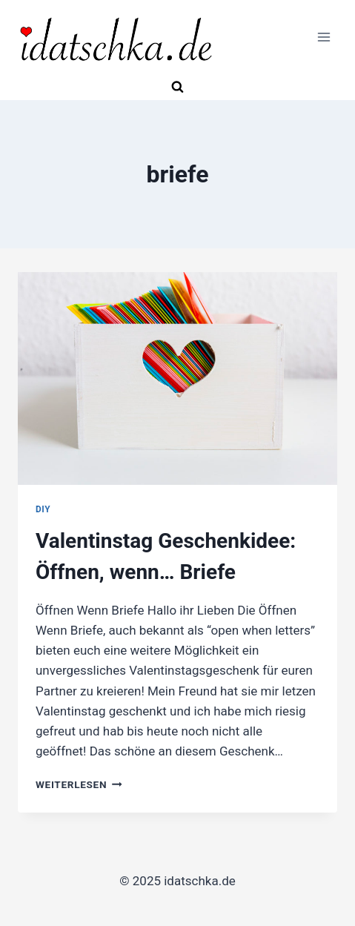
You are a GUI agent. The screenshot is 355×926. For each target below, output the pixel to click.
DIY (43, 509)
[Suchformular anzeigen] (177, 87)
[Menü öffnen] (323, 37)
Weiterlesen (79, 784)
